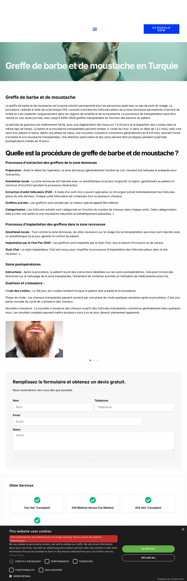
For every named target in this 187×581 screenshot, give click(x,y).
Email (16, 415)
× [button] (183, 529)
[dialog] (93, 553)
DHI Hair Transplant (148, 507)
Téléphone (101, 400)
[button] (94, 29)
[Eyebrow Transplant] (37, 520)
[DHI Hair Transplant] (148, 500)
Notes (16, 429)
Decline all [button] (148, 557)
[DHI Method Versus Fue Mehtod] (92, 500)
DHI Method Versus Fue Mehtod (92, 507)
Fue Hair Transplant (37, 507)
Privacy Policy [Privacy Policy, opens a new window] (16, 555)
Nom (16, 400)
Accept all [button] (148, 548)
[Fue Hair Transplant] (37, 500)
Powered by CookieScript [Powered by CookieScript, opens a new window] (170, 579)
